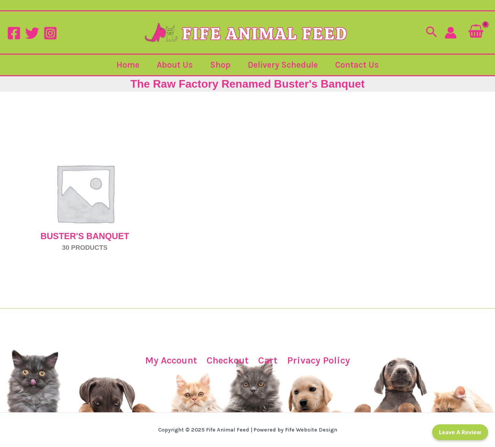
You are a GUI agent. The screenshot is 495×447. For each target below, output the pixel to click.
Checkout (228, 360)
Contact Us (357, 65)
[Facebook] (14, 33)
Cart (267, 360)
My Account (171, 360)
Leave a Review (460, 432)
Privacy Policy (318, 360)
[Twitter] (32, 33)
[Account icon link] (450, 32)
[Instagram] (50, 33)
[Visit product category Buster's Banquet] (85, 193)
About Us (175, 65)
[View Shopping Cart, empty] (476, 32)
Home (128, 65)
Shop (220, 65)
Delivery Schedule (283, 65)
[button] (431, 32)
